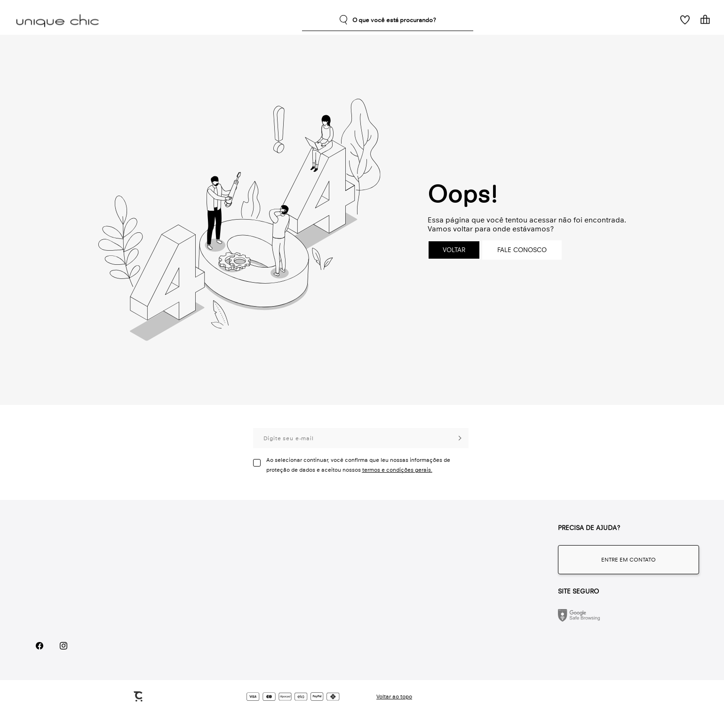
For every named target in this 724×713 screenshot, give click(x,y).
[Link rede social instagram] (63, 646)
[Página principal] (59, 19)
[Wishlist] (684, 19)
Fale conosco (522, 250)
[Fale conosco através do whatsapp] (628, 559)
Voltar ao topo (394, 696)
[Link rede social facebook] (39, 646)
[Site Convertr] (139, 696)
